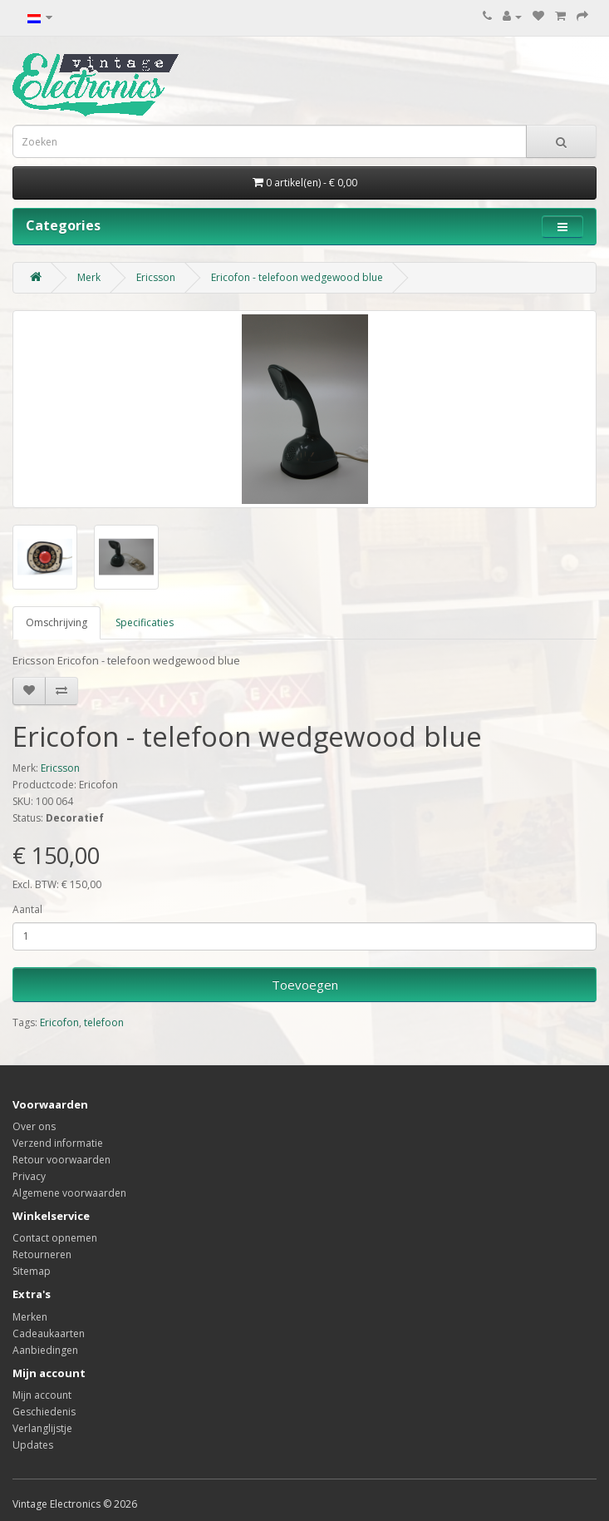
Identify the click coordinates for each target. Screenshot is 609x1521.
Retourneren (41, 1254)
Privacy (29, 1176)
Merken (29, 1317)
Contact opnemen (54, 1238)
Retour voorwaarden (61, 1160)
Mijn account (41, 1395)
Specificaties (144, 622)
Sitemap (31, 1271)
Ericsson (155, 277)
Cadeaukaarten (48, 1333)
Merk (89, 277)
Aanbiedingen (45, 1350)
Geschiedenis (44, 1412)
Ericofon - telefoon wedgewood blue (297, 277)
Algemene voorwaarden (69, 1193)
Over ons (34, 1126)
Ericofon (59, 1022)
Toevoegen (305, 984)
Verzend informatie (57, 1143)
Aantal (27, 909)
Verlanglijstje (42, 1428)
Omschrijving (56, 622)
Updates (32, 1445)
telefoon (104, 1022)
